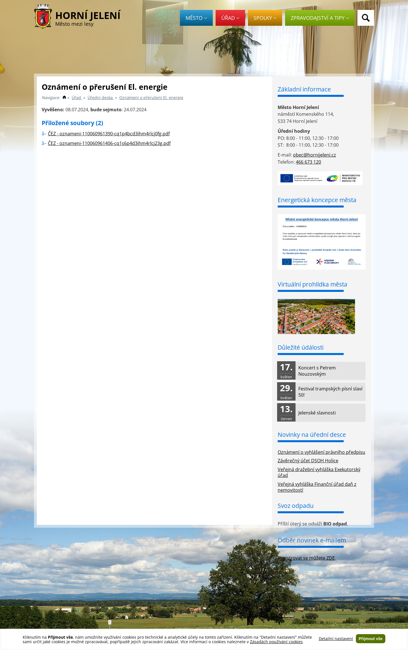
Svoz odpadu (296, 506)
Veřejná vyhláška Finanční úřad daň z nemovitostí (317, 487)
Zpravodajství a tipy (320, 17)
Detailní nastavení (336, 638)
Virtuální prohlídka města (312, 284)
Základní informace (304, 89)
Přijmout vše (370, 638)
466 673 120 (308, 162)
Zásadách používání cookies (276, 641)
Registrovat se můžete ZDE (306, 558)
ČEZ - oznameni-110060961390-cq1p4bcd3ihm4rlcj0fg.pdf (109, 134)
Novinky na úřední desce (312, 435)
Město (196, 17)
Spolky (265, 17)
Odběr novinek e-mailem (312, 540)
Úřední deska (101, 97)
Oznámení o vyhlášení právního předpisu (321, 452)
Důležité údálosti (301, 347)
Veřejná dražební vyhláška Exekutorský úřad (319, 472)
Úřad (230, 17)
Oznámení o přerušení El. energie (151, 97)
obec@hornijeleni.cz (314, 155)
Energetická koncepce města (317, 200)
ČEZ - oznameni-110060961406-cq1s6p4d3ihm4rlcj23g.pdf (109, 143)
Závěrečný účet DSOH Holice (308, 460)
